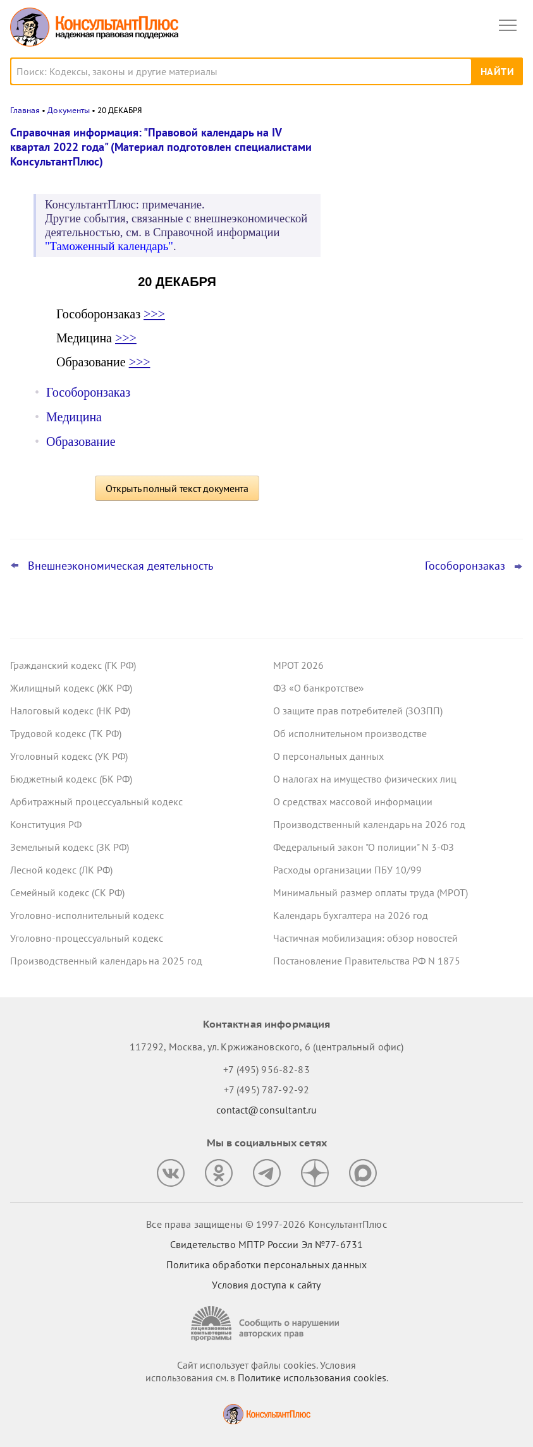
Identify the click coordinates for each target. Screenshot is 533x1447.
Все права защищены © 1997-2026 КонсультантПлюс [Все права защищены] (266, 1224)
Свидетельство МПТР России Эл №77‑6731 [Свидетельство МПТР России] (266, 1244)
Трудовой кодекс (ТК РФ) (65, 733)
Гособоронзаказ (88, 392)
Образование (81, 441)
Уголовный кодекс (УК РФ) (69, 756)
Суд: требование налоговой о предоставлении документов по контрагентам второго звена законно (424, 198)
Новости (390, 140)
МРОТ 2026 (298, 665)
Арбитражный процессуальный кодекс (96, 801)
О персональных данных (328, 756)
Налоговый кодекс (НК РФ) (70, 710)
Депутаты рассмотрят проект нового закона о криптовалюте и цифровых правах (423, 266)
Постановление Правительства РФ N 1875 (366, 960)
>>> (154, 314)
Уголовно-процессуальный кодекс (86, 938)
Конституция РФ (46, 824)
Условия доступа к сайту (266, 1284)
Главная (25, 110)
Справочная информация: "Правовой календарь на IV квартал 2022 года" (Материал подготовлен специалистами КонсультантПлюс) (161, 147)
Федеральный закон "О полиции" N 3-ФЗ (363, 847)
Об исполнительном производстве (350, 733)
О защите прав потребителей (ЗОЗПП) (358, 710)
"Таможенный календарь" (109, 246)
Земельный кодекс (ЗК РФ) (69, 847)
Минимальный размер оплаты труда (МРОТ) (370, 892)
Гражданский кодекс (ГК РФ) (73, 665)
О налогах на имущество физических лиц (364, 778)
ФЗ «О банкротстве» (318, 687)
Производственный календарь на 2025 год (106, 960)
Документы (68, 110)
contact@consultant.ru (266, 1109)
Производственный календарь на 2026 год (369, 824)
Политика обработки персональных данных (266, 1264)
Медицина (74, 417)
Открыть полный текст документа (177, 488)
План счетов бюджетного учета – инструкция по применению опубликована (416, 335)
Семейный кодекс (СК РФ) (67, 892)
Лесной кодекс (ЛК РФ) (61, 869)
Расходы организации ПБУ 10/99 (347, 869)
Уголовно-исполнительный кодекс (87, 915)
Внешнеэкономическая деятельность (120, 566)
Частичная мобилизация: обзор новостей (365, 938)
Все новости (372, 444)
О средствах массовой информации (352, 801)
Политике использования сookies (312, 1377)
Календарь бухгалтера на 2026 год (350, 915)
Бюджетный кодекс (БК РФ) (71, 778)
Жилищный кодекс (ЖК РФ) (71, 687)
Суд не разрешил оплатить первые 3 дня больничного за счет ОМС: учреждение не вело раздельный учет (427, 404)
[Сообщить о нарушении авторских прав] (267, 1323)
